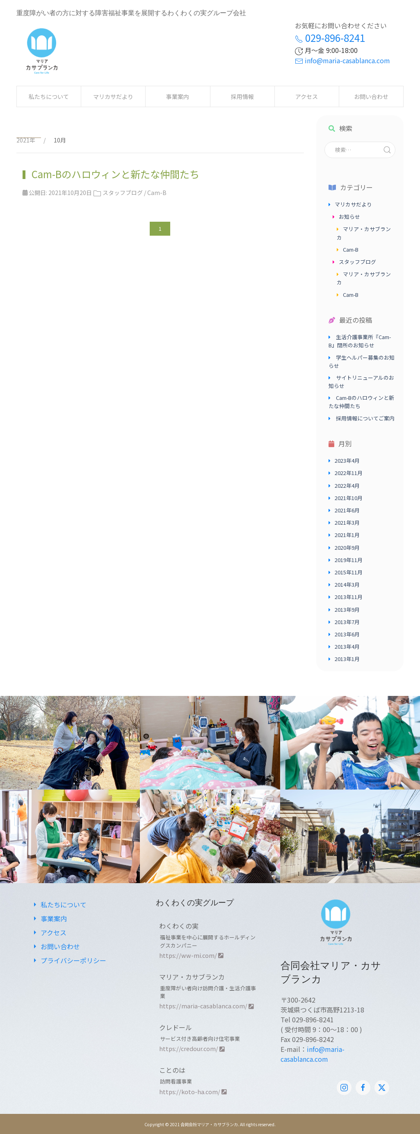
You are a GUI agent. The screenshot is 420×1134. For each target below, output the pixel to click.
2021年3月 (347, 522)
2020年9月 (347, 547)
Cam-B (157, 192)
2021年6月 (347, 510)
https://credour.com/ (192, 1048)
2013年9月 (347, 609)
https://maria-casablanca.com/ (206, 1005)
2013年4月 (347, 646)
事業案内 (177, 96)
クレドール (175, 1027)
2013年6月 (347, 634)
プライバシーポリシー (68, 960)
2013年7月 (347, 622)
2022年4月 (347, 485)
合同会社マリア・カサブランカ (209, 1124)
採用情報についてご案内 (365, 418)
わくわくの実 (179, 926)
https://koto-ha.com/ (193, 1091)
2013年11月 (349, 597)
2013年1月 (347, 659)
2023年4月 (347, 460)
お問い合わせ (371, 96)
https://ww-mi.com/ (191, 955)
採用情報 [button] (242, 96)
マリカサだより (113, 96)
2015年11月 (349, 572)
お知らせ (349, 216)
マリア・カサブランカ (192, 977)
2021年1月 (347, 535)
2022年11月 (349, 473)
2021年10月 (349, 498)
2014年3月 (347, 584)
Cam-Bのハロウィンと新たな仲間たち (114, 174)
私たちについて (49, 96)
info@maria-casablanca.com (342, 60)
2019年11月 (349, 560)
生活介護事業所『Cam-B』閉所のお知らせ (360, 341)
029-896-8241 (330, 37)
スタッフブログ (123, 192)
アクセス (306, 96)
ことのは (172, 1070)
